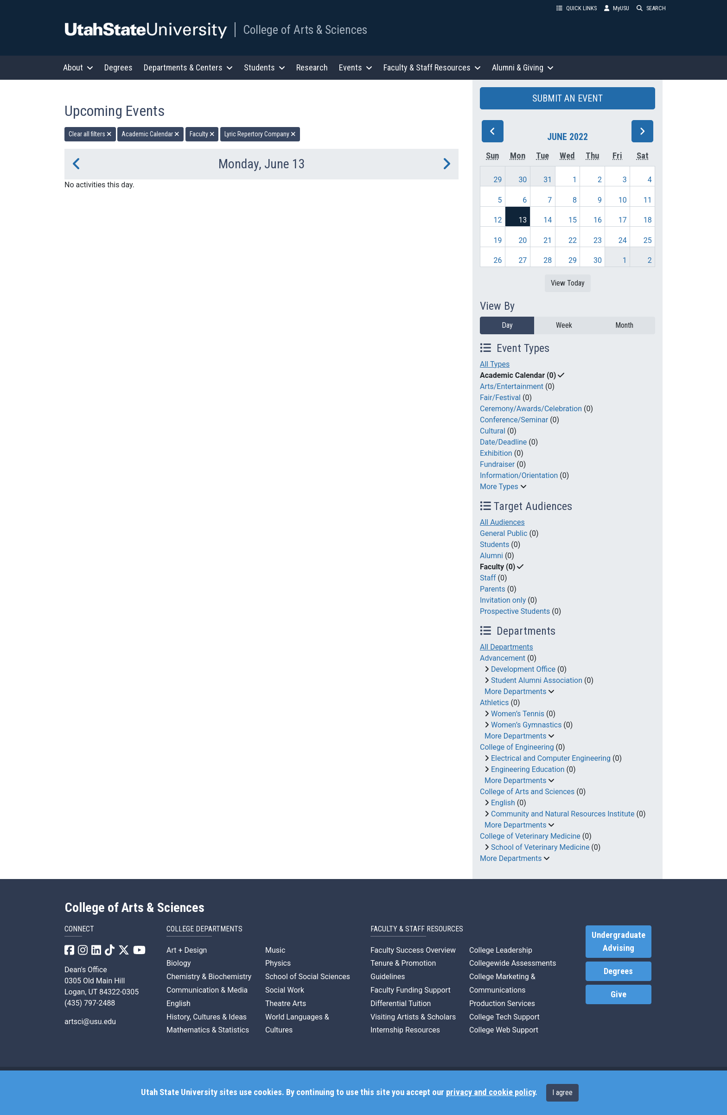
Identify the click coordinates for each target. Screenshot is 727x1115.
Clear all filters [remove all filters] (90, 134)
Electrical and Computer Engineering (551, 758)
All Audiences (502, 522)
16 (597, 220)
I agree (562, 1092)
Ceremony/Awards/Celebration (531, 408)
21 (547, 240)
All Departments (506, 647)
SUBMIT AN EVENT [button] (567, 98)
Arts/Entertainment (511, 386)
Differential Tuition (400, 1003)
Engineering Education (528, 769)
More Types (499, 486)
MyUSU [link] (616, 8)
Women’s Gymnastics (526, 724)
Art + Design (186, 950)
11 (648, 200)
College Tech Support (504, 1017)
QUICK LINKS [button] (576, 8)
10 (623, 200)
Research (312, 67)
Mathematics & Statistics (207, 1030)
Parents (492, 589)
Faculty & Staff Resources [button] (432, 67)
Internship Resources (405, 1030)
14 (547, 220)
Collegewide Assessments (512, 963)
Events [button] (355, 67)
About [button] (78, 67)
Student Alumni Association (536, 680)
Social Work (284, 990)
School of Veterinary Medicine (540, 847)
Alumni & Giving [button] (523, 67)
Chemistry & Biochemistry (208, 976)
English (503, 802)
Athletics (494, 702)
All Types (495, 364)
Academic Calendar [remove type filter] (150, 134)
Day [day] (507, 325)
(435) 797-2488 (89, 1003)
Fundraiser (497, 464)
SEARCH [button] (651, 8)
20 (522, 240)
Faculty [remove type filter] (202, 134)
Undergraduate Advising (618, 941)
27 (522, 260)
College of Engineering (517, 747)
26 (498, 260)
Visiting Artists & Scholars (413, 1017)
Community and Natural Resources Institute (563, 813)
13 (522, 220)
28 (547, 260)
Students (494, 544)
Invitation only (503, 600)
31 (547, 179)
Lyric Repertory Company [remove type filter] (260, 134)
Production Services (502, 1003)
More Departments (515, 691)
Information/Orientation (519, 475)
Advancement (502, 658)
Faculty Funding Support (410, 990)
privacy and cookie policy (490, 1092)
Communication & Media (207, 990)
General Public (503, 533)
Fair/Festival (500, 397)
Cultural (492, 431)
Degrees (118, 67)
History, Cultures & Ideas (206, 1017)
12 (498, 220)
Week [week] (564, 325)
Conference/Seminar (514, 419)
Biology (178, 963)
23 (597, 240)
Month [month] (624, 325)
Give (618, 994)
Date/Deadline (503, 442)
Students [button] (264, 67)
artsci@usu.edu (90, 1021)
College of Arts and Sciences (527, 791)
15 (572, 220)
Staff (488, 577)
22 (572, 240)
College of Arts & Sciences (305, 30)
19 (498, 240)
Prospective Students (515, 611)
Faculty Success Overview (413, 950)
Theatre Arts (285, 1003)
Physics (278, 963)
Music (275, 950)
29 (498, 179)
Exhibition (496, 453)
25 (648, 240)
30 (522, 179)
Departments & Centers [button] (188, 67)
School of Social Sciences (307, 976)
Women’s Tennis (517, 713)
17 (623, 220)
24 (623, 240)
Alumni (491, 555)
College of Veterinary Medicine (530, 836)
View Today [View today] (568, 283)
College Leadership (500, 950)
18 (648, 220)
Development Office (523, 669)
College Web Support (503, 1030)
